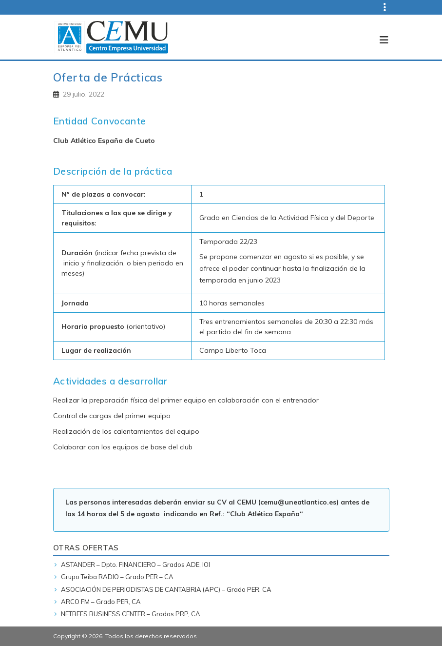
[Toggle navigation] (381, 37)
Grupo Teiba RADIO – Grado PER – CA (117, 577)
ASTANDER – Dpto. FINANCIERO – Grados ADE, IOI (135, 564)
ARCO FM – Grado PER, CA (101, 602)
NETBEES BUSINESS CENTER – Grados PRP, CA (130, 614)
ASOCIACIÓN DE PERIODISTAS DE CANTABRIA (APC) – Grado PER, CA (166, 589)
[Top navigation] (378, 7)
